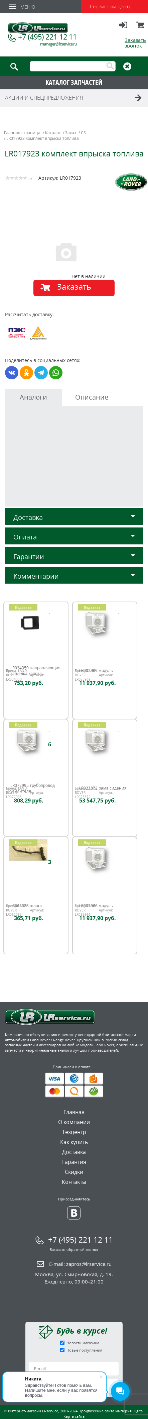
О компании (74, 1122)
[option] (75, 251)
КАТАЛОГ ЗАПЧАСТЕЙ (74, 82)
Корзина (141, 28)
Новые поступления (84, 1350)
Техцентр (74, 1132)
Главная (74, 1112)
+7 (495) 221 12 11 (47, 37)
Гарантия (74, 1162)
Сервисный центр (111, 6)
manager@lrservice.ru (58, 44)
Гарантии (74, 556)
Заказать (74, 286)
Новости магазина (82, 1342)
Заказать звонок (135, 43)
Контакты (74, 1181)
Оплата (74, 536)
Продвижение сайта (96, 1410)
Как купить (74, 1142)
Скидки (74, 1172)
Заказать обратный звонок (74, 1249)
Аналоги (33, 397)
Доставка (74, 517)
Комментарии (74, 576)
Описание (91, 397)
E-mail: (80, 1264)
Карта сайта (74, 1416)
